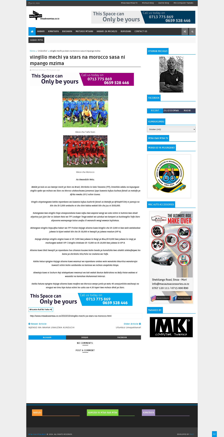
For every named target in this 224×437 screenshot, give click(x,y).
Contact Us (141, 31)
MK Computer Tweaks (183, 3)
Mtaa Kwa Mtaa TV (129, 3)
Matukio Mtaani (84, 31)
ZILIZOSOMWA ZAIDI (171, 111)
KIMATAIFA (148, 412)
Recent (155, 110)
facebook (122, 337)
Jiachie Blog (163, 3)
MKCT (192, 434)
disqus (84, 337)
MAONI (187, 110)
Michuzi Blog (148, 3)
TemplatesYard (113, 431)
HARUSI (37, 412)
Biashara (67, 31)
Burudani (126, 31)
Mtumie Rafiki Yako (41, 309)
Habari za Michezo (107, 31)
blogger (47, 337)
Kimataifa (53, 31)
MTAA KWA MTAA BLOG (37, 434)
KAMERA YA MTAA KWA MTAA (102, 412)
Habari (41, 31)
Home (32, 51)
